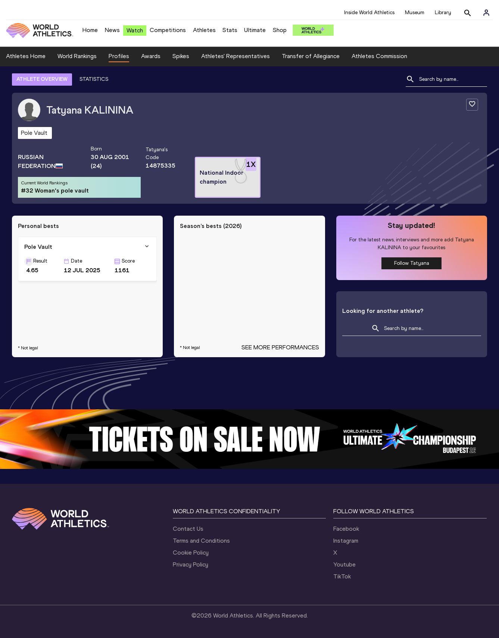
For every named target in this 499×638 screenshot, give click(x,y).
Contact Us (188, 528)
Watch (135, 30)
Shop (280, 30)
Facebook (346, 528)
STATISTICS (93, 79)
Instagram (345, 540)
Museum (414, 12)
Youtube (344, 564)
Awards (150, 56)
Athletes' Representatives (235, 56)
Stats (229, 30)
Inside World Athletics (369, 12)
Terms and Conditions (201, 540)
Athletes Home (26, 56)
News (112, 30)
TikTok (342, 576)
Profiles (119, 56)
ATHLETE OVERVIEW (42, 79)
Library (443, 12)
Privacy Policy (190, 564)
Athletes (204, 30)
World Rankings (77, 56)
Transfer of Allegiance (311, 56)
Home (90, 30)
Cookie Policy (191, 552)
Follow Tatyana (411, 263)
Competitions (168, 30)
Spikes (180, 56)
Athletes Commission (379, 56)
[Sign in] (486, 12)
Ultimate (255, 30)
